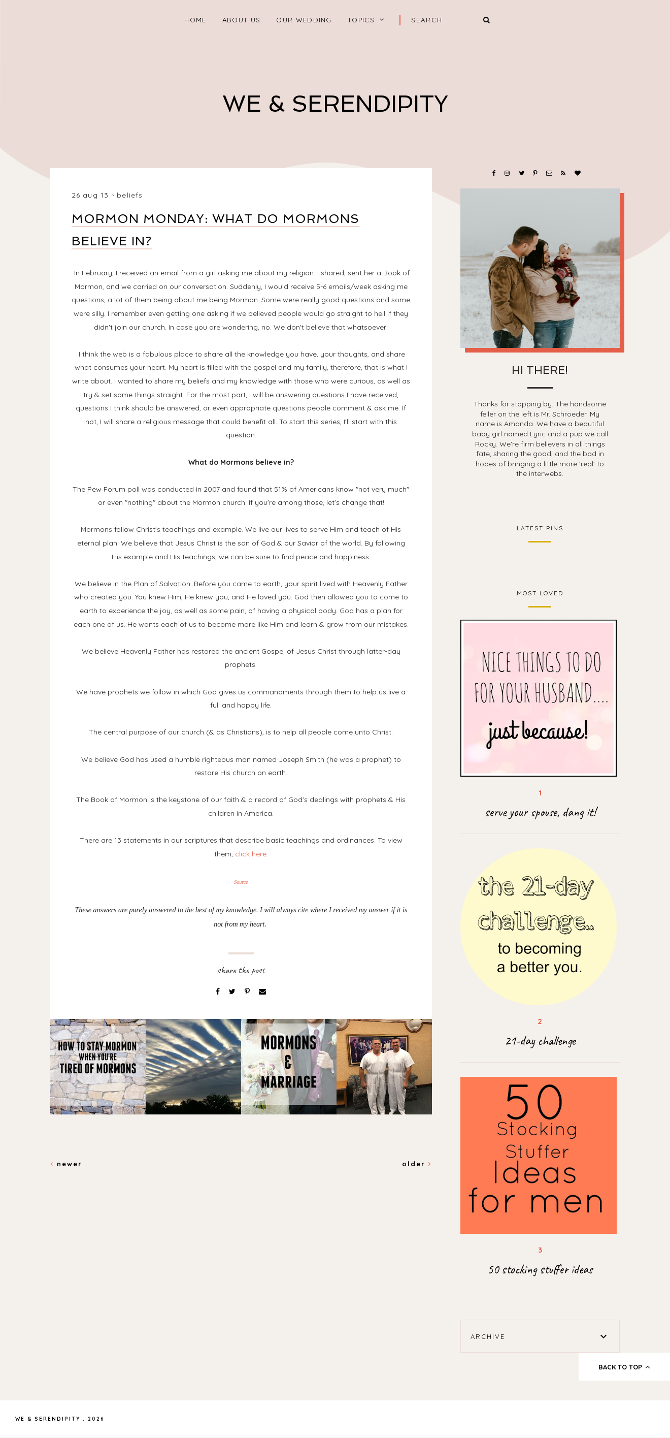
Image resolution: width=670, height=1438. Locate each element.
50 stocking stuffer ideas (539, 1269)
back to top (624, 1367)
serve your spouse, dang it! (540, 812)
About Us (241, 20)
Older (417, 1164)
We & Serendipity (335, 103)
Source (241, 882)
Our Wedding (303, 20)
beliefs (130, 195)
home (195, 20)
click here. (251, 853)
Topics (361, 20)
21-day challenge (540, 1041)
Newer (66, 1164)
